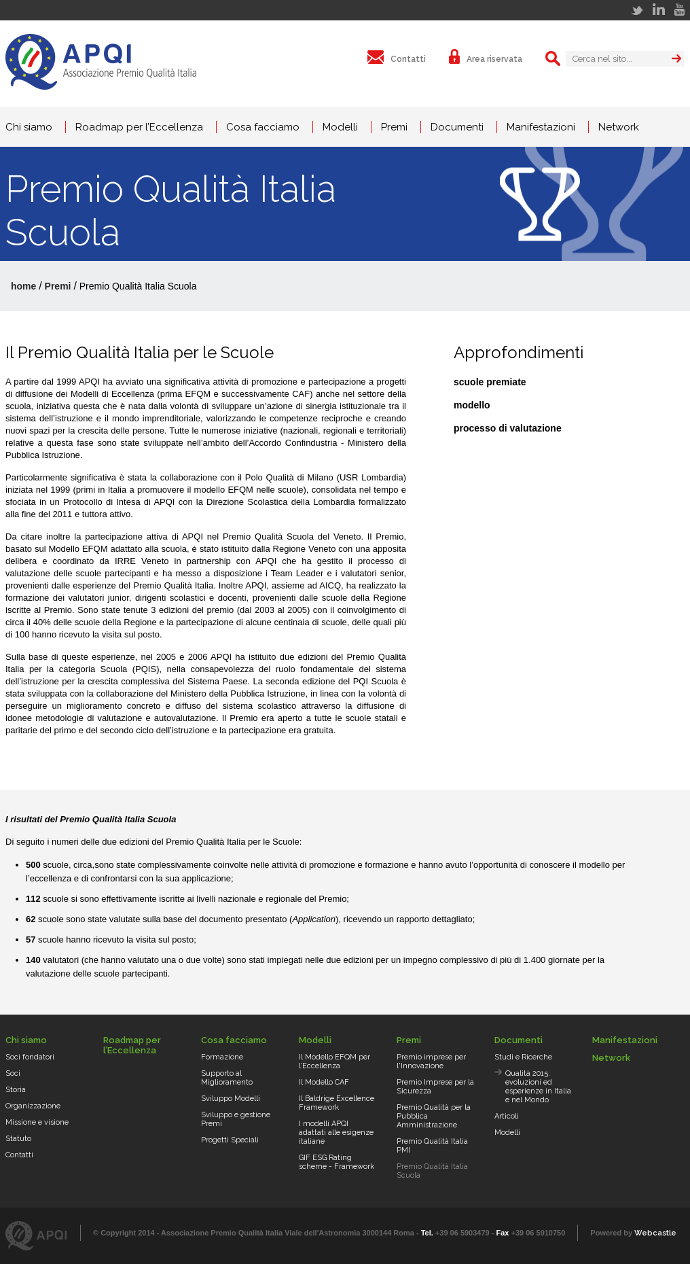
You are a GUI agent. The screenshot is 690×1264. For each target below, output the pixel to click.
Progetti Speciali (230, 1140)
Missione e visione (37, 1122)
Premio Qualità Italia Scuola (432, 1171)
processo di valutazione (508, 428)
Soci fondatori (29, 1057)
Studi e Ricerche (523, 1057)
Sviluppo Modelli (230, 1098)
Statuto (18, 1138)
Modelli (340, 127)
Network (618, 127)
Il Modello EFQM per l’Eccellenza (334, 1061)
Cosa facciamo (262, 127)
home (23, 286)
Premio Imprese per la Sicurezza (435, 1086)
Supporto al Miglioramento (227, 1078)
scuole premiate (490, 381)
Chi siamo (28, 127)
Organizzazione (32, 1106)
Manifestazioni (541, 127)
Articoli (506, 1116)
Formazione (222, 1057)
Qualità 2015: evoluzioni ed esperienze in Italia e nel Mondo (538, 1086)
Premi (394, 127)
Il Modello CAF (324, 1082)
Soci (12, 1073)
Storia (15, 1089)
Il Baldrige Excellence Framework (336, 1103)
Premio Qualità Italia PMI (432, 1146)
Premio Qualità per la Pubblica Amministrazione (434, 1116)
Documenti (457, 127)
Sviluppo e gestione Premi (235, 1119)
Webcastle (655, 1233)
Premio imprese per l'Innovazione (431, 1061)
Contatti (19, 1155)
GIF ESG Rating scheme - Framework (336, 1162)
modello (472, 405)
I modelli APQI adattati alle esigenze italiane (336, 1132)
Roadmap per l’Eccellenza (139, 127)
